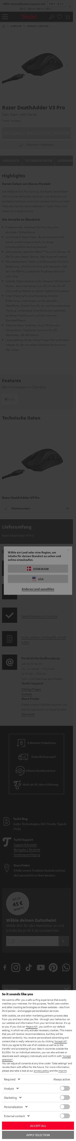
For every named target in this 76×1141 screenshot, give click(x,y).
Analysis (9, 1088)
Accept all (38, 1126)
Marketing (10, 1097)
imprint (62, 1070)
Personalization (13, 1107)
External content (14, 1116)
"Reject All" (32, 1026)
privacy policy (41, 1070)
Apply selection (38, 1135)
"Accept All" (60, 1041)
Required (9, 1079)
